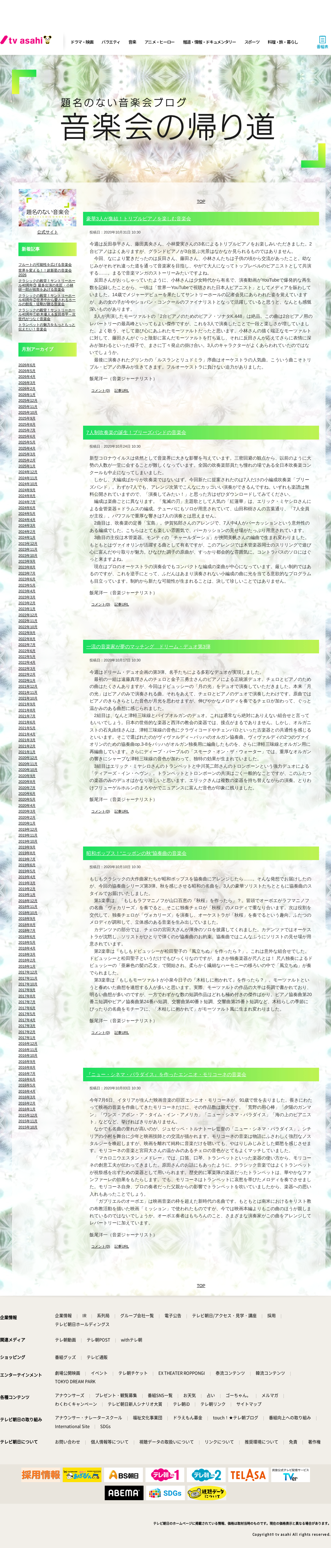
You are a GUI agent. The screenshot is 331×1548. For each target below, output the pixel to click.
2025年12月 (27, 400)
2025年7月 (27, 430)
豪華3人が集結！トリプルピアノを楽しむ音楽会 (138, 218)
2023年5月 (27, 585)
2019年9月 (27, 847)
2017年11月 (27, 978)
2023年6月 (27, 579)
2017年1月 (27, 1038)
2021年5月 (27, 728)
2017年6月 (27, 1008)
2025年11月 (27, 407)
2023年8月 (27, 567)
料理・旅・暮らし (283, 42)
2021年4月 (27, 734)
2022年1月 (27, 680)
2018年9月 (27, 918)
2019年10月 (27, 841)
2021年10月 (27, 698)
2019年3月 (27, 883)
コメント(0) (100, 390)
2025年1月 (27, 466)
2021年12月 (27, 686)
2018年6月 (27, 937)
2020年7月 (27, 788)
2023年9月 (27, 561)
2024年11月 (27, 478)
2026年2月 (27, 388)
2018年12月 (27, 901)
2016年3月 (27, 1097)
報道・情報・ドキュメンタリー (209, 42)
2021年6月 (27, 722)
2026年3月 (27, 383)
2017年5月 (27, 1014)
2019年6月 (27, 865)
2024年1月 (27, 537)
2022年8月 (27, 639)
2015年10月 (27, 1127)
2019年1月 (27, 895)
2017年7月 (27, 1002)
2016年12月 (27, 1043)
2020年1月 (27, 823)
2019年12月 (27, 829)
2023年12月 (27, 543)
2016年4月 (27, 1091)
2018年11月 (27, 907)
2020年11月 (27, 764)
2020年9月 (27, 776)
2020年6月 (27, 793)
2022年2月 (27, 674)
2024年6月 (27, 508)
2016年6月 (27, 1079)
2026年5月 (27, 371)
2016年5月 (27, 1085)
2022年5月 (27, 657)
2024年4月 (27, 520)
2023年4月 (27, 591)
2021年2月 (27, 746)
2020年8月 (27, 782)
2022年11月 (27, 621)
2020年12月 (27, 758)
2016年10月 (27, 1055)
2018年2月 (27, 960)
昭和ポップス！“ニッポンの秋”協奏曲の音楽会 (136, 853)
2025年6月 (27, 436)
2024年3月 (27, 525)
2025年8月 (27, 424)
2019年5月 (27, 871)
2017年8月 (27, 996)
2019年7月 (27, 859)
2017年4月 (27, 1020)
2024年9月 (27, 490)
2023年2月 (27, 603)
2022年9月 (27, 633)
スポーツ (252, 42)
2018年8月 (27, 925)
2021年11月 (27, 692)
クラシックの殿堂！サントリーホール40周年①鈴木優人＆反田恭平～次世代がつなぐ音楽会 (47, 314)
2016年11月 (27, 1050)
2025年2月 (27, 460)
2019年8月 (27, 853)
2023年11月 (27, 549)
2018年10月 (27, 913)
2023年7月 (27, 573)
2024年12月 (27, 472)
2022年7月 (27, 645)
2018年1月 (27, 966)
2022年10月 (27, 627)
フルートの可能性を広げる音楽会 (45, 264)
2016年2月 (27, 1103)
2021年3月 (27, 740)
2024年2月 (27, 532)
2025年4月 (27, 448)
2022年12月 (27, 615)
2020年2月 (27, 817)
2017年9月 (27, 990)
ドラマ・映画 (81, 42)
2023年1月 (27, 609)
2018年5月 (27, 942)
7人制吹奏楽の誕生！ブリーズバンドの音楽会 (136, 432)
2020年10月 (27, 770)
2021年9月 (27, 704)
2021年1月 (27, 752)
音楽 (132, 42)
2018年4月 (27, 948)
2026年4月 (27, 377)
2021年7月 (27, 716)
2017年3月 (27, 1026)
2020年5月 (27, 799)
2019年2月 (27, 889)
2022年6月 (27, 651)
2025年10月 (27, 412)
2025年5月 (27, 442)
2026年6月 (27, 365)
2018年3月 (27, 954)
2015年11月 (27, 1121)
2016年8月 (27, 1067)
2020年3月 (27, 811)
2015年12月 (27, 1115)
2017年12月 (27, 972)
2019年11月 (27, 835)
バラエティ (110, 42)
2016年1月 (27, 1109)
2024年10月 (27, 484)
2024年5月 (27, 513)
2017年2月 (27, 1032)
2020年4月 (27, 805)
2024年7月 (27, 502)
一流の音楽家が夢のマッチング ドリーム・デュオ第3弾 (148, 646)
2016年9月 (27, 1062)
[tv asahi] (27, 42)
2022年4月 (27, 662)
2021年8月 (27, 710)
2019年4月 (27, 877)
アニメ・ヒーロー (159, 42)
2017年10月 (27, 984)
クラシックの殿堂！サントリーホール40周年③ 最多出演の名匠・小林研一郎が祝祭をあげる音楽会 (46, 285)
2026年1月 (27, 395)
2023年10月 (27, 555)
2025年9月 (27, 418)
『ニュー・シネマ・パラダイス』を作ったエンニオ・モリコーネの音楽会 (166, 1074)
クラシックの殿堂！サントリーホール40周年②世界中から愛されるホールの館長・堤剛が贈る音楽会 (47, 300)
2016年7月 (27, 1073)
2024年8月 (27, 496)
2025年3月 (27, 454)
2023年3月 (27, 597)
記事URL (121, 390)
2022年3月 (27, 668)
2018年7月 (27, 930)
